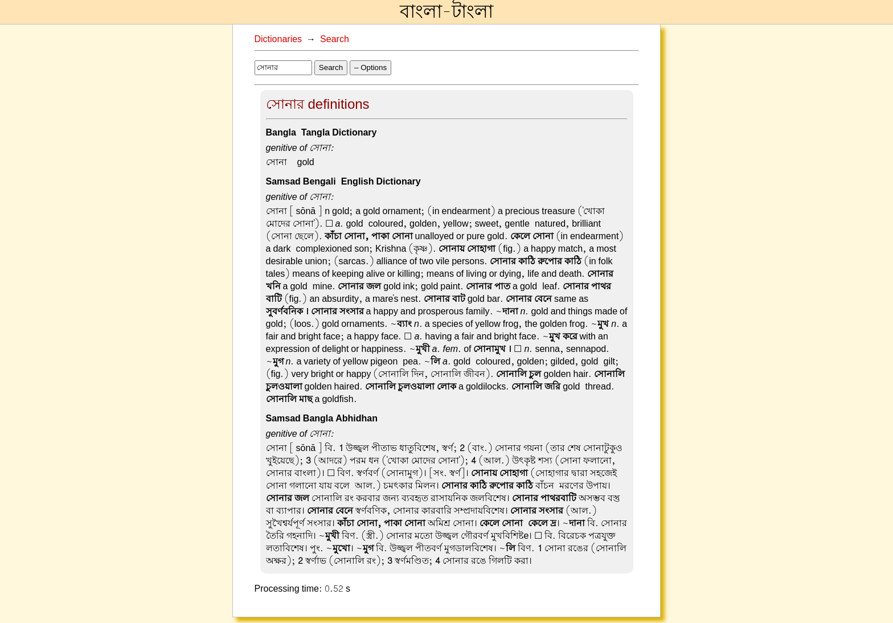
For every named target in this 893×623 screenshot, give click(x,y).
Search (334, 39)
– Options (370, 67)
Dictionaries (278, 39)
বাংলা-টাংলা (446, 12)
